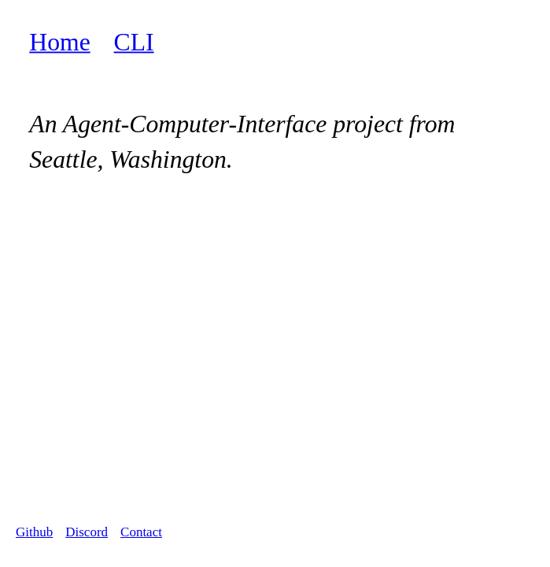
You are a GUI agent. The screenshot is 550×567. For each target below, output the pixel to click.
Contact (141, 531)
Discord (86, 531)
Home (59, 42)
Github (34, 531)
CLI (134, 42)
